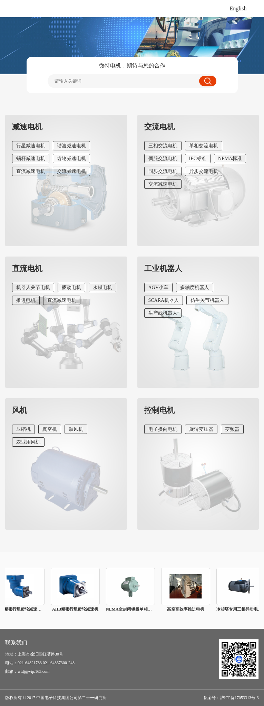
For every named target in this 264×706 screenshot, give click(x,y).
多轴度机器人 (194, 287)
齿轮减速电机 (71, 158)
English (238, 8)
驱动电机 (71, 287)
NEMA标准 (230, 158)
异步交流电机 (203, 171)
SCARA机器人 (163, 300)
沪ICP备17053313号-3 (239, 697)
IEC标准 (198, 158)
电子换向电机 (162, 429)
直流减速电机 (30, 171)
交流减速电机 (71, 171)
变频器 (232, 429)
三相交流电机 (162, 145)
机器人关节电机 (33, 287)
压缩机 (23, 429)
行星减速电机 (30, 145)
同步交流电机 (162, 171)
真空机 (49, 429)
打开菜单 (255, 8)
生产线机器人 (162, 313)
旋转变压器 (201, 429)
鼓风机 (76, 429)
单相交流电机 (203, 145)
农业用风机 (28, 442)
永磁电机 (102, 287)
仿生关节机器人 (207, 300)
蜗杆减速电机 (30, 158)
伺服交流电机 (162, 158)
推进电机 (26, 300)
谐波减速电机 (71, 145)
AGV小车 (158, 287)
